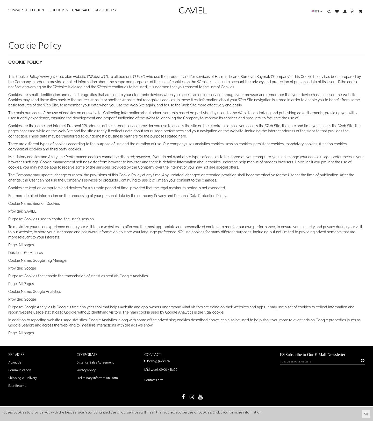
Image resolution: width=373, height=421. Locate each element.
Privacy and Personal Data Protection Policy (190, 196)
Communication (19, 370)
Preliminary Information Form (97, 378)
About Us (14, 362)
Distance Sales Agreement (95, 362)
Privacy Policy (86, 370)
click (224, 413)
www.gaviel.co (52, 77)
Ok (366, 414)
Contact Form (153, 380)
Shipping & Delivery (22, 378)
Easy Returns (17, 386)
